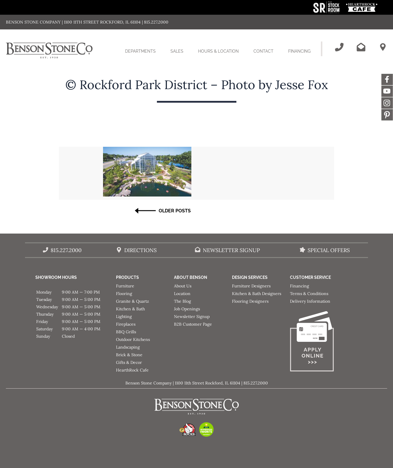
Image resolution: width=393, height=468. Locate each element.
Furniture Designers (251, 286)
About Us (182, 286)
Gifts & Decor (129, 362)
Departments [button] (144, 55)
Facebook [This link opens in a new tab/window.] (387, 79)
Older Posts (175, 211)
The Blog (182, 301)
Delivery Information (310, 301)
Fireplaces (125, 324)
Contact (263, 51)
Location (182, 293)
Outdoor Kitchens (133, 339)
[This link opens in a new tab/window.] (327, 11)
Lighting (124, 316)
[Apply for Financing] (319, 342)
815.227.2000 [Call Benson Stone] (66, 250)
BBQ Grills (126, 331)
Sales (176, 51)
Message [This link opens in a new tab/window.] (387, 115)
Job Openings (187, 309)
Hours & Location (218, 51)
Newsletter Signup (192, 316)
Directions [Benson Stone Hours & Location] (140, 250)
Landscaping (128, 347)
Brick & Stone (129, 354)
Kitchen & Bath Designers (256, 293)
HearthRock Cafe (132, 370)
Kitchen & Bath (130, 309)
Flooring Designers (250, 301)
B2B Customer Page (193, 324)
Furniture (125, 286)
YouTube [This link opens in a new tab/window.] (387, 91)
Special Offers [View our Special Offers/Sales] (329, 250)
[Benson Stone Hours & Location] (382, 47)
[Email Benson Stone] (360, 47)
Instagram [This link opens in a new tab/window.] (387, 103)
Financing (299, 51)
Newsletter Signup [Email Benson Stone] (231, 250)
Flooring (124, 293)
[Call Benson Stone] (339, 47)
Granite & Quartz (132, 301)
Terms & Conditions (309, 293)
